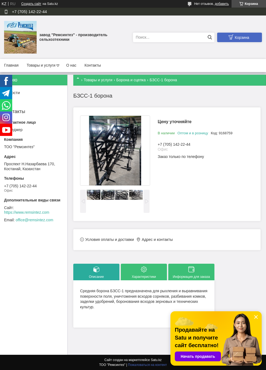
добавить (222, 4)
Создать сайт (31, 4)
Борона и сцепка (131, 80)
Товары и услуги (41, 65)
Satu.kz (156, 360)
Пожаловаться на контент (147, 365)
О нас (71, 65)
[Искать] (209, 37)
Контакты (92, 65)
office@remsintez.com (34, 220)
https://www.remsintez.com (26, 212)
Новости (12, 92)
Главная (11, 65)
